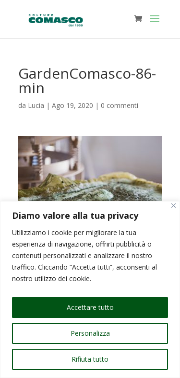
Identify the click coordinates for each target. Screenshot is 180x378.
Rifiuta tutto (90, 359)
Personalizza (90, 333)
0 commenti (119, 105)
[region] (90, 289)
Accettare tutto (90, 307)
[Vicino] (173, 205)
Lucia (36, 105)
